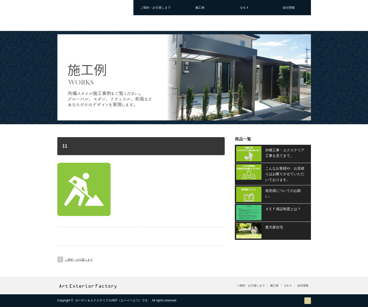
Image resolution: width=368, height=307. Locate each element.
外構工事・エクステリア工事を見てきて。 (284, 153)
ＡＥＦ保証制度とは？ (283, 209)
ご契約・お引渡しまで (155, 7)
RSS (307, 300)
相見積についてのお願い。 (283, 193)
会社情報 (289, 7)
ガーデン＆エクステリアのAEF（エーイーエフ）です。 (113, 300)
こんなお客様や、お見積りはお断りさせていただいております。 (284, 174)
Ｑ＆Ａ (244, 7)
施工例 (199, 7)
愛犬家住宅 (274, 227)
